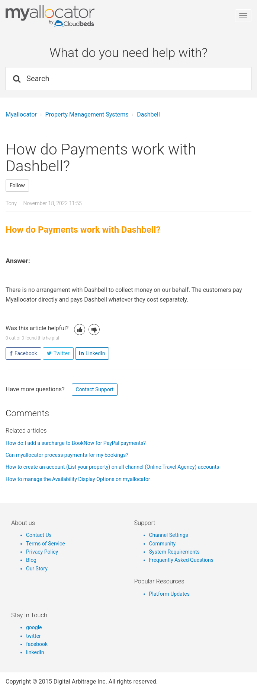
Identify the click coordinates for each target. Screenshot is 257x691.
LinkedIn (95, 353)
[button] (79, 329)
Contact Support (95, 389)
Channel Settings (168, 535)
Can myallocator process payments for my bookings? (67, 455)
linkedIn (35, 652)
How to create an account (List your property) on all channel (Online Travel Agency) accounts (112, 467)
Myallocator (21, 114)
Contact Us (39, 535)
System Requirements (174, 552)
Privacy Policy (42, 552)
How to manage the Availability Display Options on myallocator (78, 479)
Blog (31, 560)
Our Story (37, 568)
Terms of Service (45, 544)
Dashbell (148, 114)
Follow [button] (17, 185)
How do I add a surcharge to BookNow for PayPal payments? (76, 443)
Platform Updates (169, 594)
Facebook (26, 353)
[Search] (128, 78)
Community (162, 544)
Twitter (62, 353)
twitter (33, 636)
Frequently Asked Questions (181, 560)
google (34, 627)
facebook (37, 644)
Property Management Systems (86, 114)
